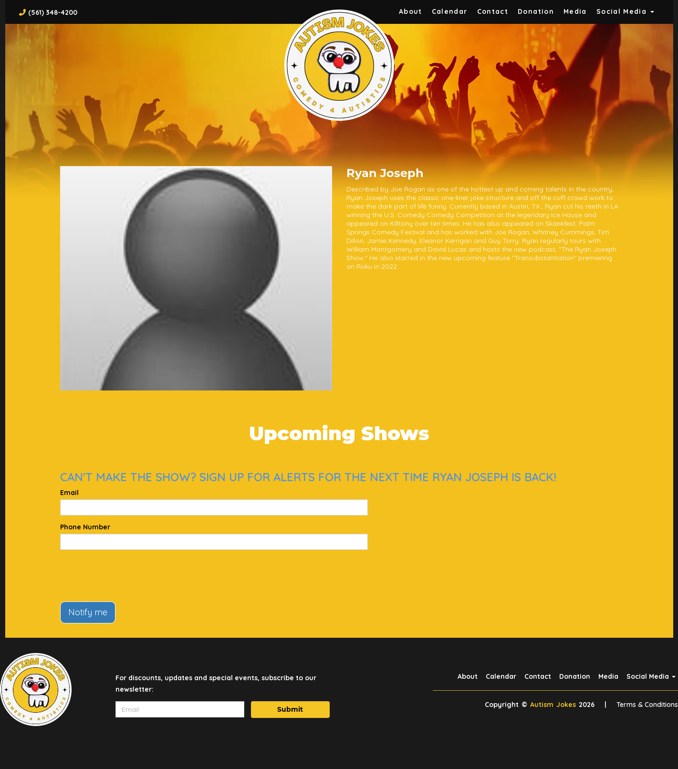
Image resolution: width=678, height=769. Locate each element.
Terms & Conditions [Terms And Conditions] (647, 704)
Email (69, 492)
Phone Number (85, 527)
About (410, 11)
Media (575, 11)
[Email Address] (179, 709)
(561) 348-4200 (52, 12)
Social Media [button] (625, 11)
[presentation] (132, 575)
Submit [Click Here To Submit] (290, 709)
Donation (536, 11)
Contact (493, 11)
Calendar (450, 11)
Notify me (87, 612)
